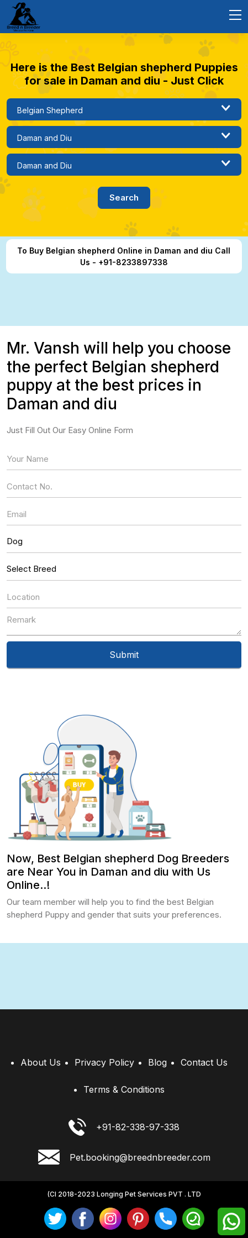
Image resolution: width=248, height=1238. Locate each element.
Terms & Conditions (124, 1089)
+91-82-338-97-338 (124, 1127)
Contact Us (204, 1062)
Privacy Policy (104, 1062)
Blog (157, 1062)
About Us (40, 1062)
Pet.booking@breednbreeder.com (124, 1157)
